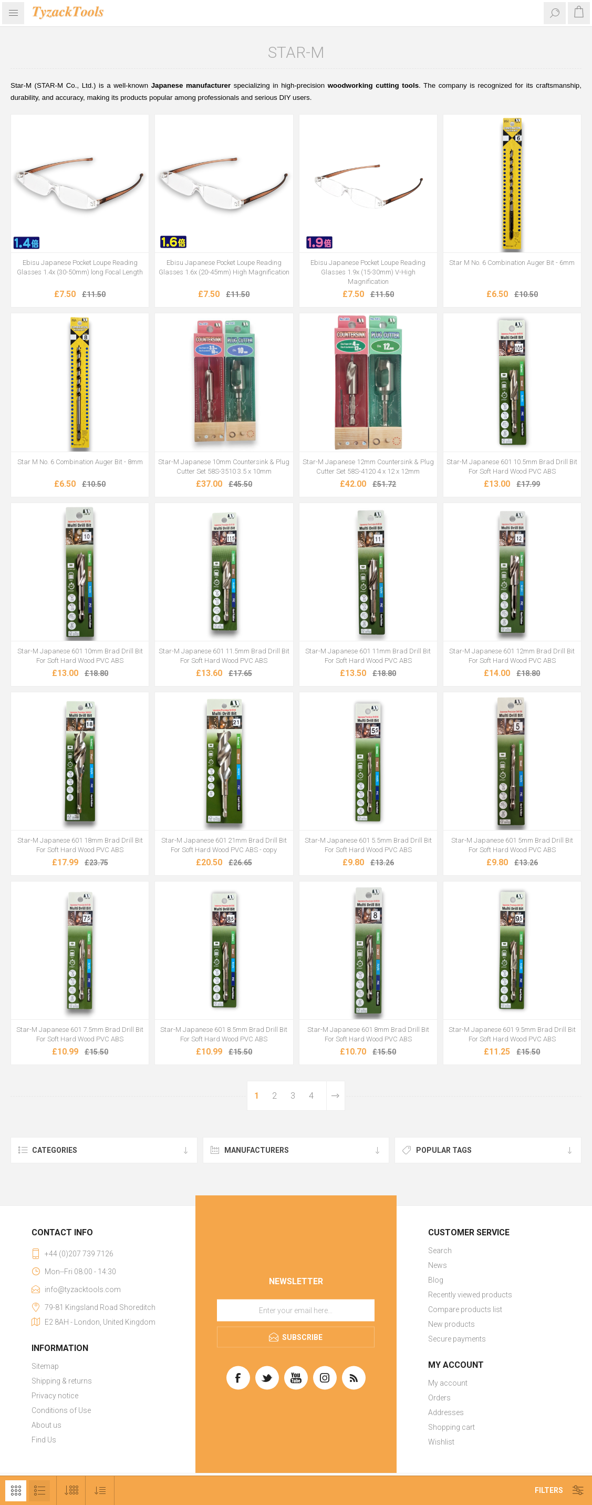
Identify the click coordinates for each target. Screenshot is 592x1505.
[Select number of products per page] (71, 1490)
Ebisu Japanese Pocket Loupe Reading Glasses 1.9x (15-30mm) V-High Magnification (367, 272)
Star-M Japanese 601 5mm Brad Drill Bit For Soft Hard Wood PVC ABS (512, 845)
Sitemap (45, 1366)
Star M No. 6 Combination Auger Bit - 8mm (80, 462)
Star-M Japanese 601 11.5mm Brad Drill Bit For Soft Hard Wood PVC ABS (224, 655)
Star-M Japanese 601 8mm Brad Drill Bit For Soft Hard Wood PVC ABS (368, 1034)
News (437, 1265)
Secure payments (457, 1339)
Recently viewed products (470, 1295)
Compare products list (465, 1309)
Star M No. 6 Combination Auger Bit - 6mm (512, 263)
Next (335, 1095)
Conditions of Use (61, 1410)
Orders (439, 1398)
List (39, 1490)
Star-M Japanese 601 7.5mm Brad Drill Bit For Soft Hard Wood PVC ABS (79, 1034)
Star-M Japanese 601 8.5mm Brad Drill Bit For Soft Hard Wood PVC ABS (223, 1034)
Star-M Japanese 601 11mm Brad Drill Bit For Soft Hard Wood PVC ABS (368, 655)
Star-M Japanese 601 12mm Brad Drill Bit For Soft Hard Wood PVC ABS (512, 655)
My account (448, 1383)
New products (451, 1324)
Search (440, 1250)
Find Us (44, 1440)
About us (46, 1425)
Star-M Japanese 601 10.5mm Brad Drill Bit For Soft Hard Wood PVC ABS (511, 466)
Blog (435, 1280)
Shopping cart (451, 1427)
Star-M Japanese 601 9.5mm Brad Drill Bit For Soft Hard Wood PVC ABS (512, 1034)
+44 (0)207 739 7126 (79, 1254)
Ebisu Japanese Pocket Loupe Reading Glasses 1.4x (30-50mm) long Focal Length (80, 267)
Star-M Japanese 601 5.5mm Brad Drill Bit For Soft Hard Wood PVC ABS (368, 845)
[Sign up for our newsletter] (296, 1310)
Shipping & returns (62, 1381)
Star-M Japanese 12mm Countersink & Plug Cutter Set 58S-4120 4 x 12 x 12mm (368, 466)
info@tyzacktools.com (83, 1289)
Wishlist (441, 1442)
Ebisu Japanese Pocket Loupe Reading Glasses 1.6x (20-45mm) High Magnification (224, 267)
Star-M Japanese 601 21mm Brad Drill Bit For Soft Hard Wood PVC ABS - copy (224, 845)
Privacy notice (55, 1395)
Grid (15, 1490)
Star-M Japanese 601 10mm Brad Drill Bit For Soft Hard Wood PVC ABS (80, 655)
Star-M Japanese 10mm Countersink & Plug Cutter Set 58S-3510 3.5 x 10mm (223, 466)
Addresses (446, 1412)
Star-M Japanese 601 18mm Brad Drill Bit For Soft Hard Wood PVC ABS (80, 845)
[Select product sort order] (100, 1490)
